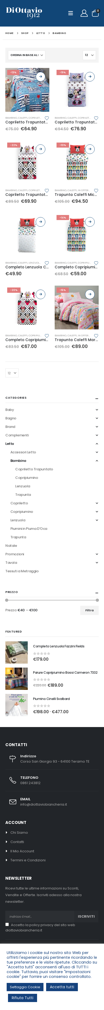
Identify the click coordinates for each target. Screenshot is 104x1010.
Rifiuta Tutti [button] (22, 997)
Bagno (10, 418)
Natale (11, 545)
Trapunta (23, 494)
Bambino (11, 117)
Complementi (17, 435)
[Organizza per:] (26, 55)
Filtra (89, 610)
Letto (9, 443)
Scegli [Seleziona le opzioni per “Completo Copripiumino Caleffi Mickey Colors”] (90, 222)
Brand (10, 426)
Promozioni (14, 554)
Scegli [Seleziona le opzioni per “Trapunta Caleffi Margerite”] (90, 294)
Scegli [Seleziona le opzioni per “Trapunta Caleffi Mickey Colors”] (90, 149)
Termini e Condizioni (28, 860)
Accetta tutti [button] (62, 987)
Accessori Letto (23, 452)
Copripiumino (87, 262)
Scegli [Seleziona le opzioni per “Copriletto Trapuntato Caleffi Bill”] (40, 76)
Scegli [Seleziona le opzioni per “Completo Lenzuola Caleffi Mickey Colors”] (40, 222)
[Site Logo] (24, 13)
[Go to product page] (27, 90)
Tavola (11, 562)
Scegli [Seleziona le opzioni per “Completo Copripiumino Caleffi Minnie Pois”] (40, 294)
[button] (72, 13)
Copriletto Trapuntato (34, 469)
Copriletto (19, 503)
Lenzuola (35, 262)
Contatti (17, 841)
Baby (9, 409)
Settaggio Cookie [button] (25, 987)
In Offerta (84, 190)
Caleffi (22, 117)
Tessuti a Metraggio (22, 571)
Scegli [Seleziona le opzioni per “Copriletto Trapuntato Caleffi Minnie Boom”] (90, 76)
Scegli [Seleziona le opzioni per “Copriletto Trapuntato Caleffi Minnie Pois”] (40, 149)
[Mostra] (89, 55)
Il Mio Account (22, 851)
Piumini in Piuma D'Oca (28, 528)
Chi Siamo (19, 832)
